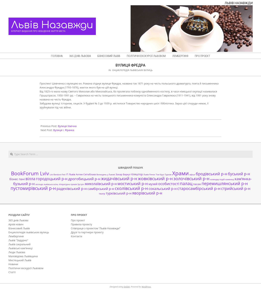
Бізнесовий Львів (19, 228)
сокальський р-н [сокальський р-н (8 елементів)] (163, 188)
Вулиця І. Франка (63, 130)
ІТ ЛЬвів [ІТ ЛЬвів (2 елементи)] (70, 174)
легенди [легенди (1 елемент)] (39, 184)
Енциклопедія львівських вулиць (132, 70)
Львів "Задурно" (18, 240)
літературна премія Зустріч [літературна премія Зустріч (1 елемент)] (71, 184)
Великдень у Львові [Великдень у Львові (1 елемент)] (105, 174)
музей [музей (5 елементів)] (153, 184)
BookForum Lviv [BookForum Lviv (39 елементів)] (30, 173)
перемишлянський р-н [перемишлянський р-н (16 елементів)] (224, 183)
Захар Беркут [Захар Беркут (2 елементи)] (123, 174)
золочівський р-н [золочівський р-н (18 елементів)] (191, 178)
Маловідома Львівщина (23, 256)
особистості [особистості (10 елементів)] (168, 183)
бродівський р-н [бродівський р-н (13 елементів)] (211, 173)
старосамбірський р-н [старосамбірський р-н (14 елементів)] (198, 188)
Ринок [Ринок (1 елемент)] (152, 174)
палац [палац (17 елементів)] (186, 183)
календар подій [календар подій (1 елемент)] (217, 179)
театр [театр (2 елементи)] (102, 193)
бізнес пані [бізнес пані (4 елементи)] (17, 179)
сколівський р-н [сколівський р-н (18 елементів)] (131, 188)
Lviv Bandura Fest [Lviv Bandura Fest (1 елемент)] (57, 174)
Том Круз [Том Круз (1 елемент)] (160, 174)
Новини (13, 264)
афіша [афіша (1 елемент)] (192, 174)
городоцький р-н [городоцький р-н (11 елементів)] (51, 178)
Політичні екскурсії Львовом (26, 268)
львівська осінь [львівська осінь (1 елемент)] (51, 184)
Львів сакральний (20, 244)
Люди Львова (17, 252)
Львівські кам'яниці (21, 248)
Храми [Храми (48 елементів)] (180, 173)
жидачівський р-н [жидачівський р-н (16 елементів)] (119, 178)
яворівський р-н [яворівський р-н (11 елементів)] (147, 193)
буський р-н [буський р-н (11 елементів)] (239, 173)
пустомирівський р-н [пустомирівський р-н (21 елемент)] (33, 188)
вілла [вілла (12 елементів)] (30, 178)
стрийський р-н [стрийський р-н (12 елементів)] (236, 188)
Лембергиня (16, 236)
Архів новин (16, 224)
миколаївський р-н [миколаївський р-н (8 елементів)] (101, 183)
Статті (12, 272)
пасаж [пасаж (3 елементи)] (197, 184)
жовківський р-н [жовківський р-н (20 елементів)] (155, 178)
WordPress (146, 286)
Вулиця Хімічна (67, 126)
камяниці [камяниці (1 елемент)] (229, 179)
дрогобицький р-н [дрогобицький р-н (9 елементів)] (84, 178)
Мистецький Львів (20, 260)
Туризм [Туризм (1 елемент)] (168, 174)
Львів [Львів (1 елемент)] (146, 174)
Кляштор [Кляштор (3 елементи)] (137, 174)
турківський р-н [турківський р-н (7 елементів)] (118, 193)
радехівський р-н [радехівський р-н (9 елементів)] (71, 188)
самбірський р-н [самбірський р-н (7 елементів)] (100, 188)
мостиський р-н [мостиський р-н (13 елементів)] (132, 183)
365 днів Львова (18, 220)
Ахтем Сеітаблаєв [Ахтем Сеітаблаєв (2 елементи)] (86, 174)
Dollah (127, 286)
